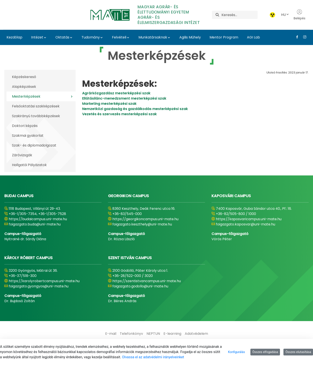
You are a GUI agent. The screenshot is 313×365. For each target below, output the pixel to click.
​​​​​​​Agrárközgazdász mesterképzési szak (116, 93)
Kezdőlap (14, 37)
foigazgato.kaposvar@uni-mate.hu (245, 224)
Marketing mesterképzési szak (109, 103)
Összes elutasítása (298, 352)
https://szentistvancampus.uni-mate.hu (146, 280)
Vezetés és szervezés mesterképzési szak (119, 114)
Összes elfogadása (265, 352)
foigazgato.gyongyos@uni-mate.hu (38, 286)
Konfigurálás (236, 352)
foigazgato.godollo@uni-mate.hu (140, 286)
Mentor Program (224, 37)
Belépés (299, 14)
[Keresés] (239, 15)
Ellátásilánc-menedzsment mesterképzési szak (124, 98)
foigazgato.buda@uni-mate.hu (35, 224)
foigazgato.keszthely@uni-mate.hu (142, 224)
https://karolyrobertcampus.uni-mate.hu (44, 280)
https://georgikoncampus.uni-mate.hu (145, 219)
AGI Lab (253, 37)
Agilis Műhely (190, 37)
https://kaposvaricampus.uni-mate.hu (248, 219)
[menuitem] (110, 333)
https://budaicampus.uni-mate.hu (38, 219)
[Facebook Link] (295, 37)
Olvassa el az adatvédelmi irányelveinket (153, 357)
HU (285, 14)
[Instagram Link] (303, 37)
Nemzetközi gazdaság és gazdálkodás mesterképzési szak (135, 108)
